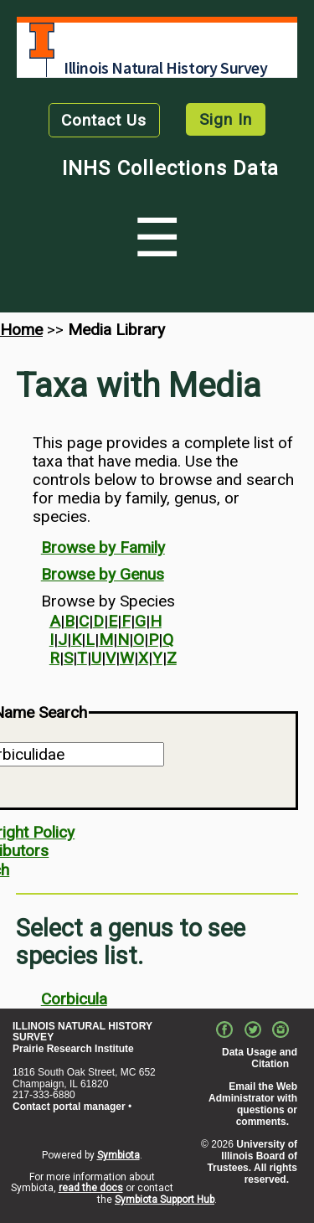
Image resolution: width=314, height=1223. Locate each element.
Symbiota (118, 1155)
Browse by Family (103, 547)
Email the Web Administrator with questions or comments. (252, 1104)
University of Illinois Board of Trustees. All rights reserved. (252, 1161)
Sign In (225, 119)
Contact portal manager (69, 1106)
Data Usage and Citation (259, 1058)
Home (21, 329)
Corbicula (74, 999)
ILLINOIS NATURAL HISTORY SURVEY (82, 1032)
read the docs (91, 1188)
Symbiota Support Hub (164, 1199)
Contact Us (104, 120)
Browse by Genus (102, 574)
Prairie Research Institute (73, 1049)
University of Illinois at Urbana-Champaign (41, 41)
